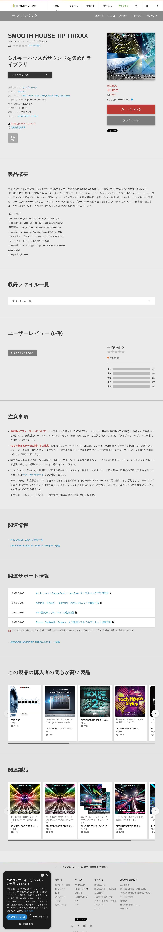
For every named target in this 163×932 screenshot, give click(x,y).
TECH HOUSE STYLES (127, 728)
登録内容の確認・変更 (103, 897)
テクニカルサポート (33, 474)
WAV (25, 96)
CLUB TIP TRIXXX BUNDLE (94, 826)
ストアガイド (60, 897)
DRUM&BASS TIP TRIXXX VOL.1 (61, 826)
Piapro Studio (80, 897)
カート (97, 908)
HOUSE (22, 91)
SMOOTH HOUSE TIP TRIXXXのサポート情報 (35, 545)
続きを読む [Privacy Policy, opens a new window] (29, 910)
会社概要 (123, 885)
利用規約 (123, 901)
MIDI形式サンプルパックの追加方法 (55, 612)
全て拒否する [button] (38, 917)
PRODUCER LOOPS (28, 116)
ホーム (56, 867)
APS (76, 901)
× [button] (46, 875)
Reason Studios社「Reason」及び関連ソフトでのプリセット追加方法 (73, 622)
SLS (76, 905)
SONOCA (79, 885)
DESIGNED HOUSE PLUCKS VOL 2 (98, 720)
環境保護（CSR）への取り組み (133, 889)
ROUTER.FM (80, 889)
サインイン (124, 6)
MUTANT (78, 893)
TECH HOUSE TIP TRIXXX (128, 826)
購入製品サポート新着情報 (105, 889)
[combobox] (42, 875)
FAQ (57, 893)
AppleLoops (64, 96)
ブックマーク (131, 120)
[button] (155, 713)
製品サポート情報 (62, 885)
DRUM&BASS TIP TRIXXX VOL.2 (26, 826)
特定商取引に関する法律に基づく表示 (135, 893)
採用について (125, 908)
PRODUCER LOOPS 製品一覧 (26, 539)
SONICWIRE (24, 5)
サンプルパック (30, 87)
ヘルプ (58, 901)
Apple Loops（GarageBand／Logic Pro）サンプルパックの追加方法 (72, 593)
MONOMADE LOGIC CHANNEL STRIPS (65, 728)
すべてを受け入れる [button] (17, 917)
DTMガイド (60, 889)
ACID (30, 96)
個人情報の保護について (130, 905)
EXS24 (49, 96)
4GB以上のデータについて (22, 124)
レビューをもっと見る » (22, 353)
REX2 (36, 96)
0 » (35, 45)
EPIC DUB (15, 720)
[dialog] (27, 900)
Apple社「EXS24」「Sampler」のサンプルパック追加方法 (67, 602)
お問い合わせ (60, 905)
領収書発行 (99, 893)
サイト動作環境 (126, 897)
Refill (43, 96)
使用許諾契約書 (16, 127)
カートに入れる (131, 109)
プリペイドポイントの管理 (105, 901)
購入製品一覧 (99, 885)
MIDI (56, 96)
